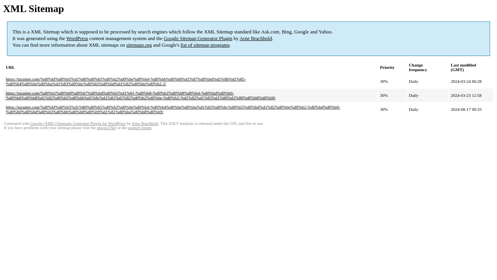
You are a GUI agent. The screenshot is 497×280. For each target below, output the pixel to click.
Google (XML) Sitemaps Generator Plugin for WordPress (78, 123)
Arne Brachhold (256, 38)
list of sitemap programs (205, 45)
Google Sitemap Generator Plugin (198, 38)
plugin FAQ (106, 128)
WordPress (77, 38)
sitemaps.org (139, 45)
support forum (139, 128)
